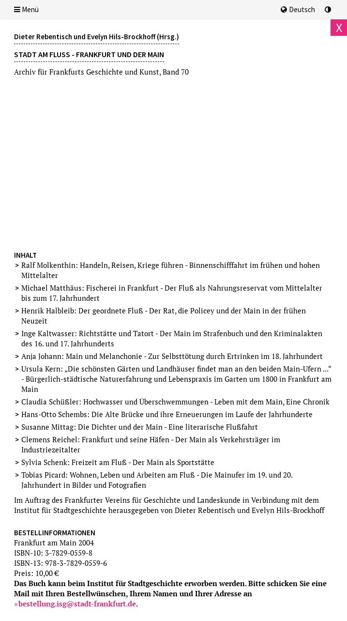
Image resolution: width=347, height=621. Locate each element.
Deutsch (298, 9)
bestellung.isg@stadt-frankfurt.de (77, 603)
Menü (26, 9)
